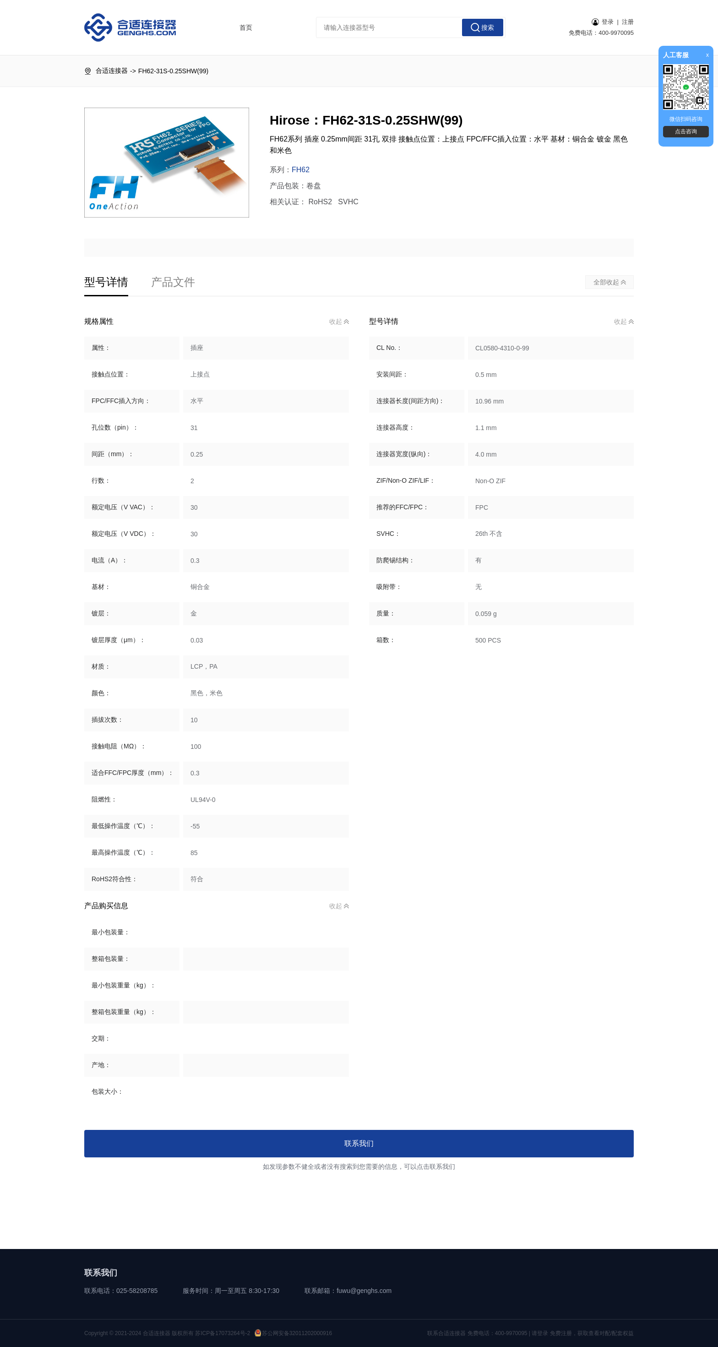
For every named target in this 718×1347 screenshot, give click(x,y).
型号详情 (106, 282)
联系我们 (359, 1143)
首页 (245, 27)
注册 (628, 21)
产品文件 (173, 282)
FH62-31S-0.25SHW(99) (173, 71)
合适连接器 (112, 70)
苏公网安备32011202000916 (293, 1333)
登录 (603, 22)
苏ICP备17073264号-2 (222, 1333)
